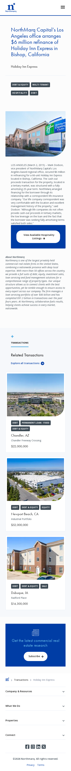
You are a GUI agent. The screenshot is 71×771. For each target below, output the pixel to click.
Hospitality (19, 92)
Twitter (44, 747)
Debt (34, 92)
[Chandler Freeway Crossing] (35, 412)
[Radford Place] (35, 573)
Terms (40, 765)
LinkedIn (38, 747)
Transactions (21, 679)
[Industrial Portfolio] (35, 494)
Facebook (27, 747)
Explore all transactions (25, 363)
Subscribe (34, 656)
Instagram (33, 747)
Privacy (30, 765)
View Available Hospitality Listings (39, 236)
